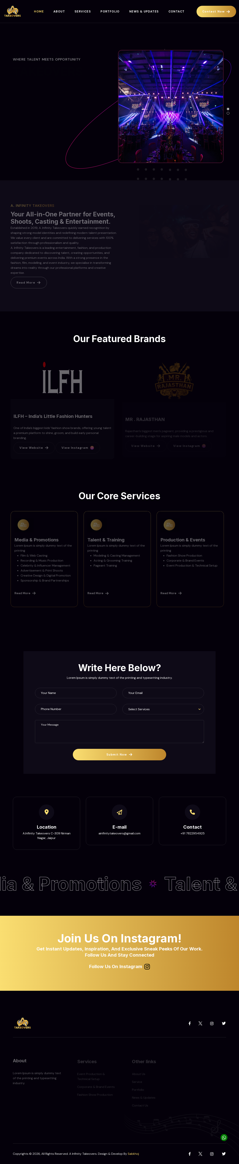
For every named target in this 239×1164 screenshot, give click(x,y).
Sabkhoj (133, 1154)
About (59, 11)
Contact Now (216, 11)
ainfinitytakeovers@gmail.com (119, 833)
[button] (228, 109)
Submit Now (119, 754)
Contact (176, 11)
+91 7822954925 (193, 833)
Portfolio (110, 11)
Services (83, 11)
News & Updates (144, 11)
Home (39, 11)
